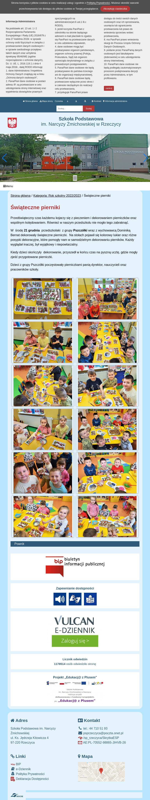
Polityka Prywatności (28, 774)
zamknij (109, 88)
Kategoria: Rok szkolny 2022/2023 (57, 195)
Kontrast (96, 101)
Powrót (19, 543)
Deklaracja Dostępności (30, 779)
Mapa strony (46, 101)
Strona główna (30, 101)
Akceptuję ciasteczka (115, 8)
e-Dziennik (21, 769)
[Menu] (75, 186)
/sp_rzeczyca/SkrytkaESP (98, 737)
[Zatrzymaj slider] (75, 178)
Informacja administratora (115, 101)
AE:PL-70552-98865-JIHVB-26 (102, 742)
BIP (16, 764)
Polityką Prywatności (98, 2)
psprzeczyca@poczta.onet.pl (100, 733)
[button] (4, 158)
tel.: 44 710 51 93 (92, 728)
